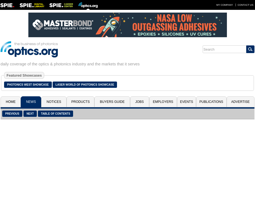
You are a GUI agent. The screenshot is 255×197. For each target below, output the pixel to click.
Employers (163, 102)
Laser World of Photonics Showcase (85, 84)
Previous (12, 113)
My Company (224, 5)
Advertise (240, 102)
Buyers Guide (112, 102)
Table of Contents (55, 113)
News (31, 102)
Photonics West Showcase (28, 84)
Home (11, 102)
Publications (211, 102)
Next (30, 113)
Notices (54, 102)
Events (186, 102)
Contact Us (245, 5)
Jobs (139, 102)
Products (80, 102)
